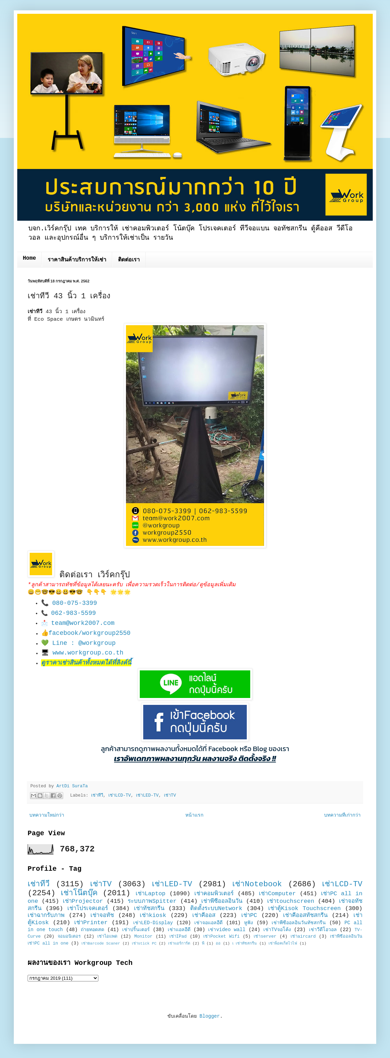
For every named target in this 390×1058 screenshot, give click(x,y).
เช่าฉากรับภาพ (46, 915)
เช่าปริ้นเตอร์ (136, 929)
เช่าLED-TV (147, 796)
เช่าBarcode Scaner (100, 943)
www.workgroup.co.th (87, 652)
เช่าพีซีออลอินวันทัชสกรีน (299, 923)
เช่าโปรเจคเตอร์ (87, 908)
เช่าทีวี (97, 796)
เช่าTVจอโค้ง (277, 929)
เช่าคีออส (203, 915)
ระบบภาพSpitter (152, 901)
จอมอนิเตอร (69, 936)
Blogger (209, 1016)
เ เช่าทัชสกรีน (244, 943)
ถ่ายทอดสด (92, 929)
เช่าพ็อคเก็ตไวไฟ (283, 943)
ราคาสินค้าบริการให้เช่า (77, 260)
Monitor (143, 936)
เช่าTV (170, 796)
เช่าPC (249, 915)
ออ (218, 943)
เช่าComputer (277, 893)
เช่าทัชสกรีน (149, 908)
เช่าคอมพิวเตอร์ (214, 893)
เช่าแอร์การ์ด (179, 943)
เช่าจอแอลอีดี (208, 923)
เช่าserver (265, 936)
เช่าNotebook (257, 884)
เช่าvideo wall (226, 929)
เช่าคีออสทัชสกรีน (305, 915)
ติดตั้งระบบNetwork (216, 908)
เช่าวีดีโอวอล (323, 929)
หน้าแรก (194, 815)
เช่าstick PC (144, 943)
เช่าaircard (303, 936)
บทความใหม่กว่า (46, 815)
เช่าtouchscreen (290, 901)
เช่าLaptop (150, 893)
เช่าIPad (178, 936)
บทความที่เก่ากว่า (342, 815)
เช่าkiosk (153, 915)
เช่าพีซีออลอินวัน (221, 901)
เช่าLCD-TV (119, 796)
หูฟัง (248, 923)
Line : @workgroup (84, 643)
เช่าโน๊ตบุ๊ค (79, 893)
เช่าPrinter (91, 922)
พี (203, 943)
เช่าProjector (83, 901)
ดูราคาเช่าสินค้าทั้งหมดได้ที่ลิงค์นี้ (86, 662)
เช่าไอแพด (107, 936)
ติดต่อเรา (129, 260)
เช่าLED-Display (153, 923)
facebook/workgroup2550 (90, 633)
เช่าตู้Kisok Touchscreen (304, 908)
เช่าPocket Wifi (221, 936)
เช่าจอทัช (102, 915)
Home (29, 258)
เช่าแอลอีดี (179, 929)
